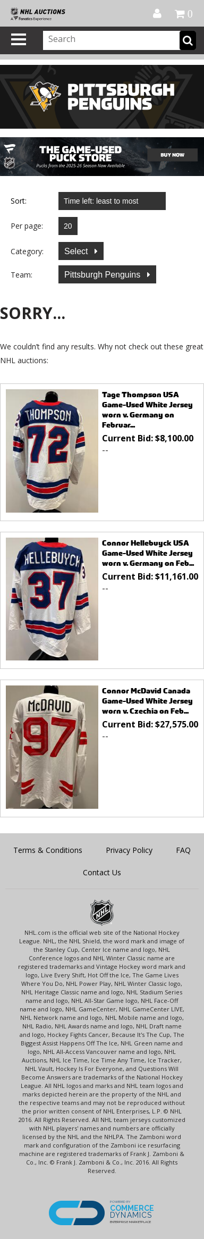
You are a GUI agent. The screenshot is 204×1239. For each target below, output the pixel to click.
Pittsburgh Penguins (103, 274)
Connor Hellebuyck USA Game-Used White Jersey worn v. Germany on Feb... (148, 553)
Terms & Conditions (47, 850)
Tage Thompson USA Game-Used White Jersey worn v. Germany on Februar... (147, 409)
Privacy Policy (129, 850)
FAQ (183, 850)
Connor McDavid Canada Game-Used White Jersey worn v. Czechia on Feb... (147, 700)
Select (77, 251)
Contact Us (102, 872)
